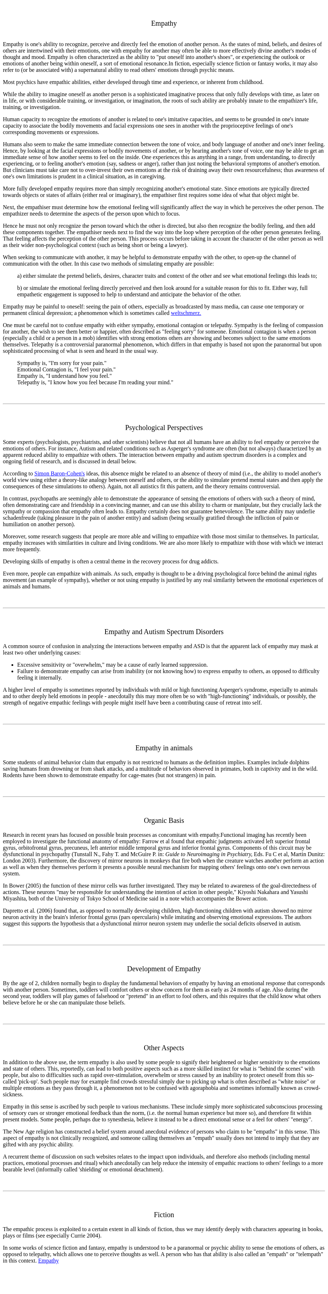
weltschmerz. (186, 313)
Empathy (48, 1261)
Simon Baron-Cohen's (59, 473)
